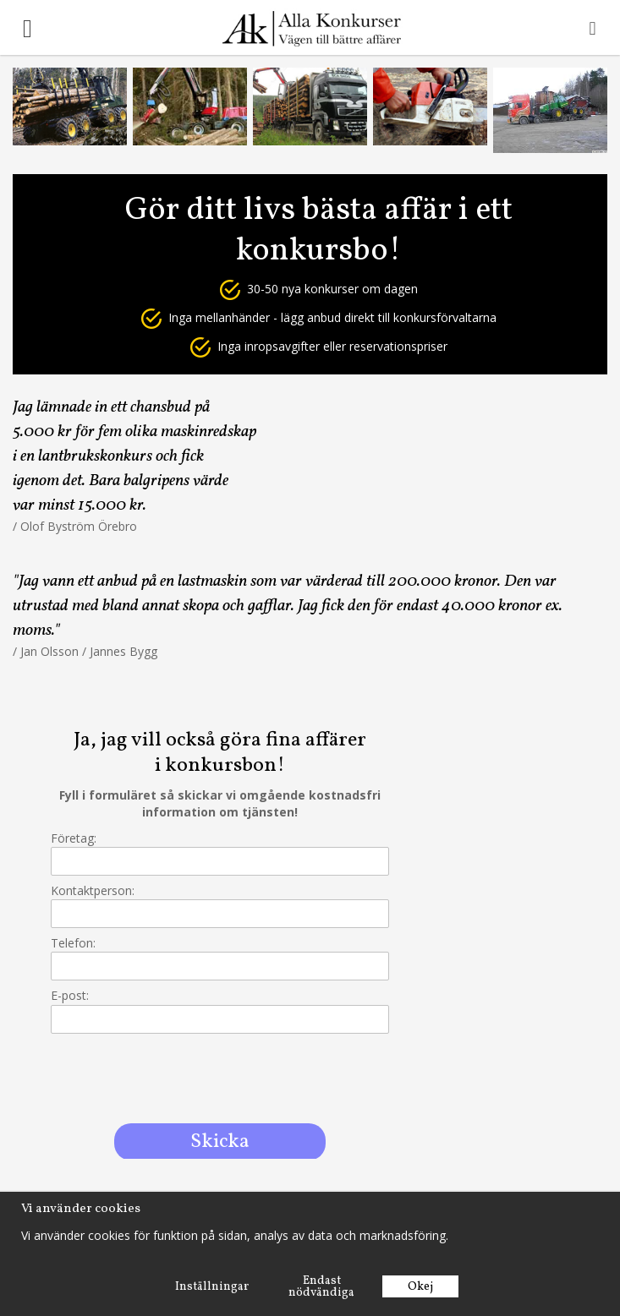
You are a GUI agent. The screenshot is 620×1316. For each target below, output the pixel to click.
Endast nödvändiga (321, 1287)
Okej (420, 1287)
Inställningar (212, 1287)
